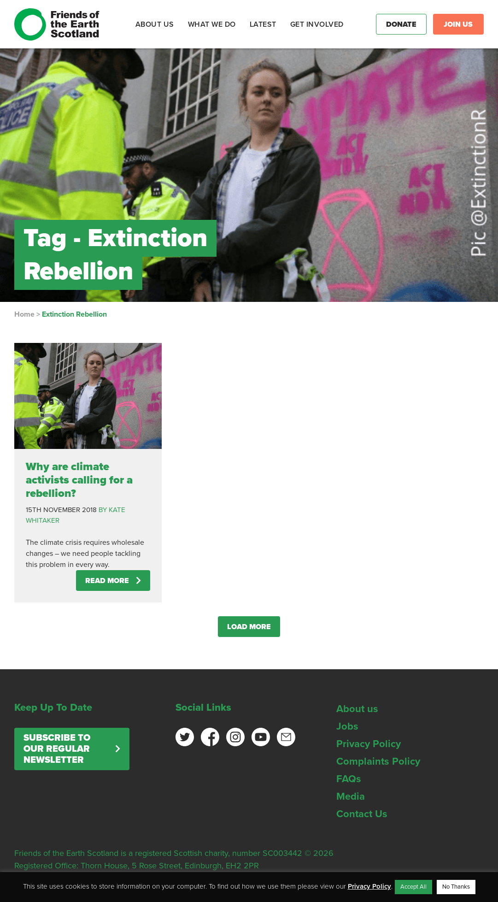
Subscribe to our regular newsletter (56, 749)
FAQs (348, 779)
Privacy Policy (368, 744)
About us (357, 709)
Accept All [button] (413, 886)
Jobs (347, 726)
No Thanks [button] (456, 886)
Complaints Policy (378, 761)
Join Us (458, 24)
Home (24, 314)
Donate (401, 24)
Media (350, 796)
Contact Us (361, 814)
